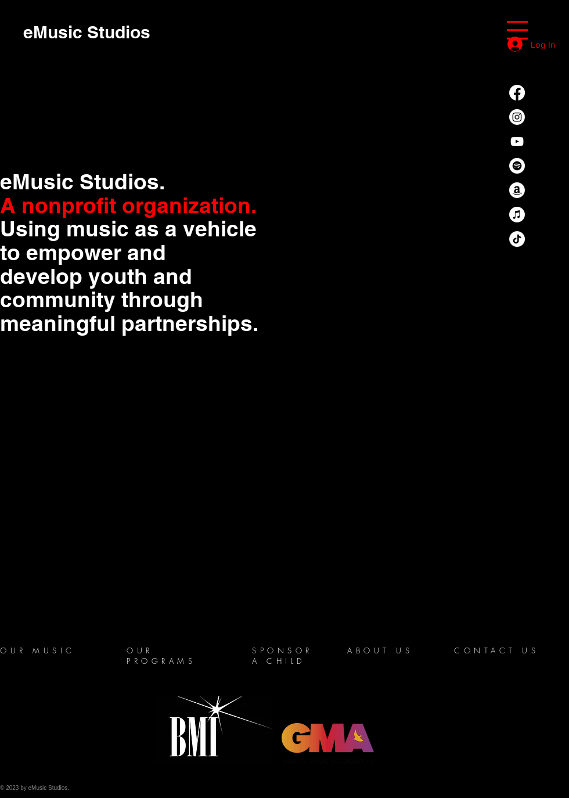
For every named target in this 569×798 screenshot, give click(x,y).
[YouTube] (517, 141)
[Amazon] (517, 190)
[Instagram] (517, 117)
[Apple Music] (517, 214)
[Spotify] (517, 166)
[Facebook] (517, 92)
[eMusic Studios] (86, 32)
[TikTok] (517, 239)
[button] (517, 30)
